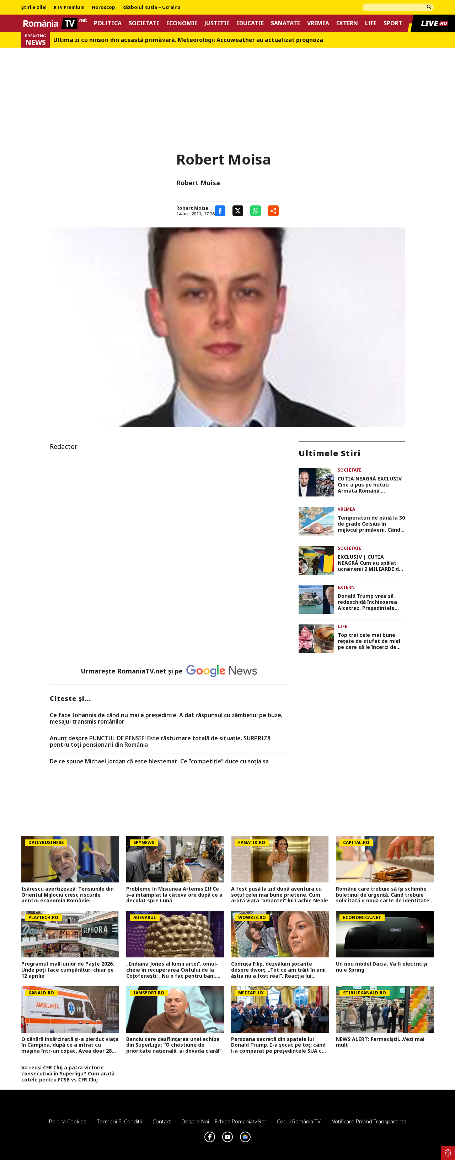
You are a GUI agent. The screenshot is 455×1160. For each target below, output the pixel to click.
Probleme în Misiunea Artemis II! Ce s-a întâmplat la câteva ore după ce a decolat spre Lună (174, 895)
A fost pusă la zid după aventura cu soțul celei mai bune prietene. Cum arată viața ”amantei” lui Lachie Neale (279, 895)
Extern (347, 23)
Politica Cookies (67, 1121)
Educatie (250, 23)
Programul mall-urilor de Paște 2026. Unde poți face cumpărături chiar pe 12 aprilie (67, 970)
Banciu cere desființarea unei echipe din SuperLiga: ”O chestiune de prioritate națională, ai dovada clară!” (173, 1045)
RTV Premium (69, 7)
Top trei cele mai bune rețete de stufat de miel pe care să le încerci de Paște (369, 641)
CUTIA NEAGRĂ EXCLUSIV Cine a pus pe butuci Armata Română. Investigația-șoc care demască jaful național (370, 485)
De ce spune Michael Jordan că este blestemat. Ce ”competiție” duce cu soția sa (159, 761)
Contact (161, 1121)
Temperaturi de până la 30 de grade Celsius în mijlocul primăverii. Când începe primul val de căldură (371, 524)
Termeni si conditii (119, 1121)
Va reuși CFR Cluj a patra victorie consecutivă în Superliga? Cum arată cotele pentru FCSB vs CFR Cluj (67, 1074)
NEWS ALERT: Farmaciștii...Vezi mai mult (380, 1042)
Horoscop (103, 7)
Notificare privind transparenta (368, 1121)
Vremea (318, 23)
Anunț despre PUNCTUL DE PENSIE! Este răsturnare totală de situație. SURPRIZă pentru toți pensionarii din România (160, 741)
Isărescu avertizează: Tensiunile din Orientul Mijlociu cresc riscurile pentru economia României (67, 895)
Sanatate (285, 23)
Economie (181, 23)
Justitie (216, 23)
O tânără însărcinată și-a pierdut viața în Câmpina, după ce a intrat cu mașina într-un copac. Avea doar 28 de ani (69, 1045)
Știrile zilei (34, 7)
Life (370, 23)
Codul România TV (299, 1121)
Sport (393, 23)
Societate (144, 23)
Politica (108, 23)
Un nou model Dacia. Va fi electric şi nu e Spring (381, 967)
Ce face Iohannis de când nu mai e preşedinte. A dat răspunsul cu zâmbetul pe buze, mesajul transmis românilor (166, 718)
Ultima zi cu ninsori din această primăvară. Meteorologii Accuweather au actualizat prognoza (188, 40)
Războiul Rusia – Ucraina (151, 7)
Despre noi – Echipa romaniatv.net (224, 1121)
